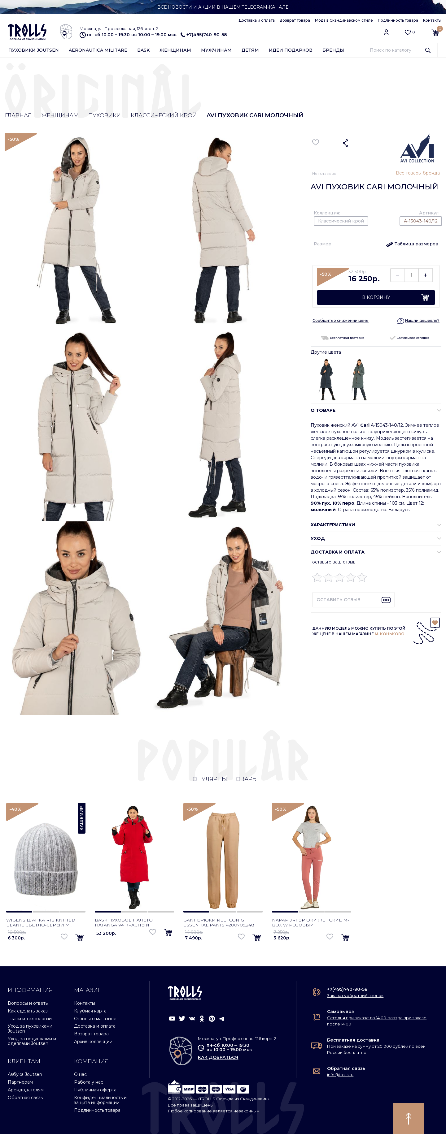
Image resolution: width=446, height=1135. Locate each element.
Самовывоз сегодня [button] (409, 338)
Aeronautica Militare (98, 50)
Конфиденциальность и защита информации (100, 1101)
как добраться (218, 1058)
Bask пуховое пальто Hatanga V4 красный (124, 923)
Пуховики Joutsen (33, 50)
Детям (250, 50)
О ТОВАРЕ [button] (323, 410)
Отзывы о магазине (95, 1019)
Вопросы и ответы (28, 1004)
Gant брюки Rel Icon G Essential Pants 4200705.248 (218, 923)
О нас (80, 1075)
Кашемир (81, 819)
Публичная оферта (95, 1091)
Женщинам (175, 50)
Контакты (432, 20)
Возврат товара (295, 20)
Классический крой (164, 115)
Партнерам (20, 1083)
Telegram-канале (265, 7)
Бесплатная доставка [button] (343, 338)
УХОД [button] (318, 538)
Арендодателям (26, 1091)
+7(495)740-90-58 (204, 34)
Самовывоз (340, 1012)
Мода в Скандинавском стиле (344, 20)
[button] (412, 244)
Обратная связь (25, 1098)
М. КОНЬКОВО (389, 634)
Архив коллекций (93, 1042)
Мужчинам (216, 50)
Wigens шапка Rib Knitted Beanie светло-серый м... (40, 923)
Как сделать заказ (28, 1011)
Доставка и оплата (256, 20)
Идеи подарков (291, 50)
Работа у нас (88, 1083)
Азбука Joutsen (25, 1075)
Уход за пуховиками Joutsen (30, 1029)
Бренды (333, 50)
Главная (18, 115)
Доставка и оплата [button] (338, 552)
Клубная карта (90, 1011)
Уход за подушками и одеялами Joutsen (32, 1042)
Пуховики (105, 115)
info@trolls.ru (340, 1075)
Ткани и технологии (30, 1019)
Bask (143, 50)
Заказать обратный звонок (355, 996)
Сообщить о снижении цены (341, 320)
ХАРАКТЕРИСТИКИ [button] (333, 525)
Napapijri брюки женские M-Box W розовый (310, 923)
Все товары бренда (418, 173)
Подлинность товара (398, 20)
